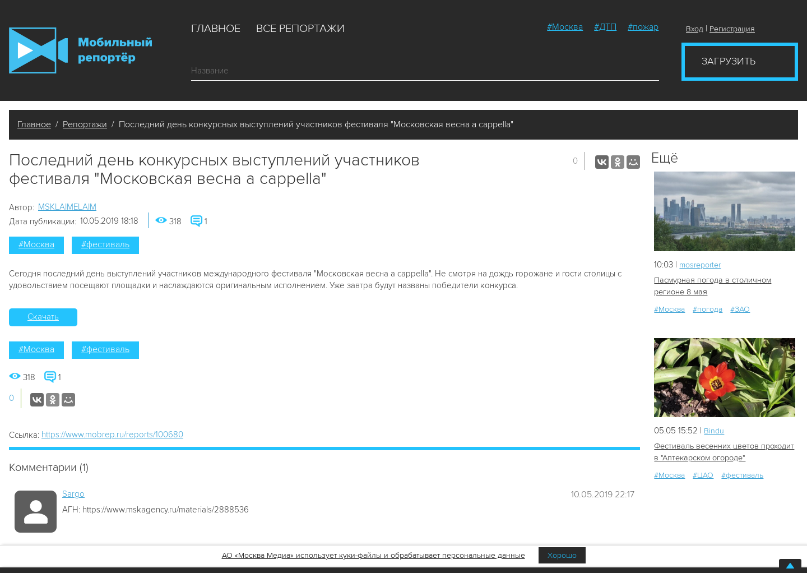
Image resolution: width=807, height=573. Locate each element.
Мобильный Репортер (80, 50)
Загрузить (728, 61)
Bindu (714, 430)
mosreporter (702, 265)
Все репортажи (300, 28)
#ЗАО (740, 308)
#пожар (643, 27)
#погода (707, 308)
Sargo (73, 494)
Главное (215, 28)
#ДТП (605, 27)
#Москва (565, 27)
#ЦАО (703, 474)
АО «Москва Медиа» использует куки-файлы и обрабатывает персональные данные (373, 555)
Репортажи (85, 124)
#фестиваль (105, 244)
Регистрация (732, 29)
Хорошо (562, 555)
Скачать (43, 317)
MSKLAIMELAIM (67, 207)
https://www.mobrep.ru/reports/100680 (112, 434)
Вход (694, 29)
